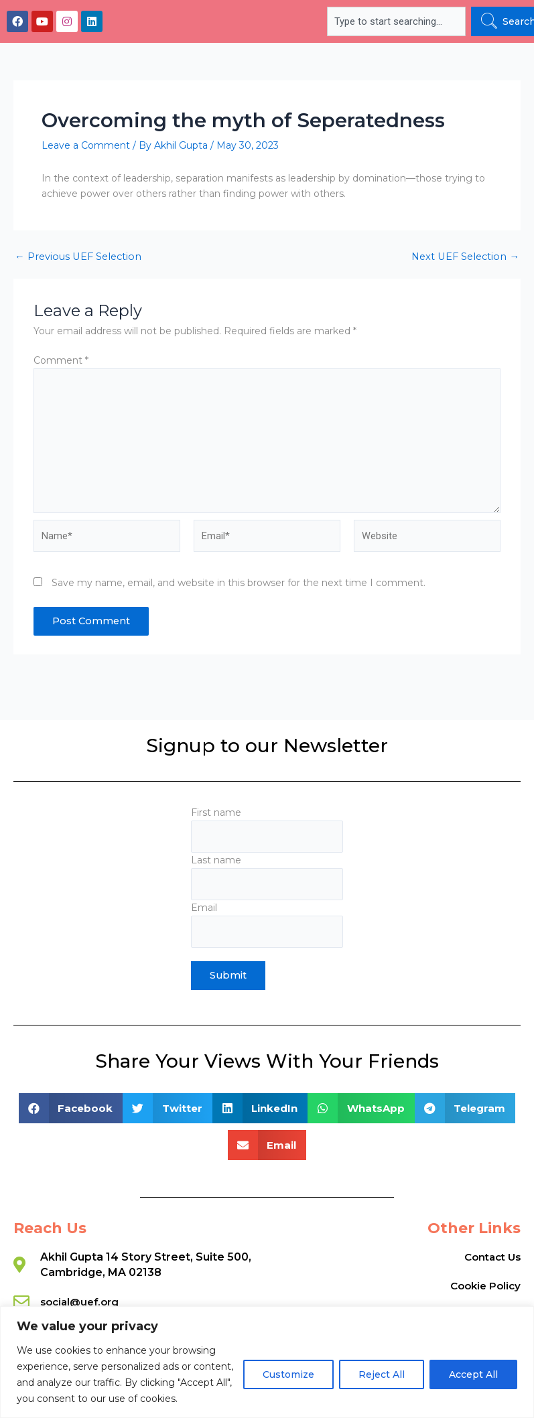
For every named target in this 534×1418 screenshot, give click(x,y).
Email (267, 925)
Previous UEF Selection (78, 257)
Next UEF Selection (465, 257)
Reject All (381, 1374)
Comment (61, 360)
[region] (267, 1362)
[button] (71, 1108)
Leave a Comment (86, 145)
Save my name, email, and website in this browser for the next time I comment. (238, 583)
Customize (288, 1374)
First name (267, 829)
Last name (267, 877)
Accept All (473, 1374)
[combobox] (396, 21)
